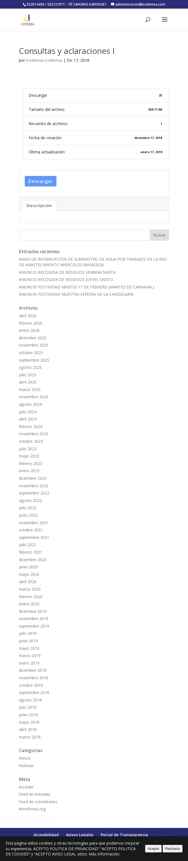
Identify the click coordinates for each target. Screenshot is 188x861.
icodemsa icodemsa (44, 60)
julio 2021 (27, 544)
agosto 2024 (30, 404)
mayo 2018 (29, 722)
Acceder (26, 787)
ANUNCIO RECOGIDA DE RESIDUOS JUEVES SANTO (66, 279)
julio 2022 (27, 507)
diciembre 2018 (32, 670)
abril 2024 (27, 419)
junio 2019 (28, 640)
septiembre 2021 (34, 537)
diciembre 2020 (32, 559)
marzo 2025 (30, 389)
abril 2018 (27, 729)
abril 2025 (27, 382)
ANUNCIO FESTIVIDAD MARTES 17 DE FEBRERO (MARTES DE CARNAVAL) (86, 287)
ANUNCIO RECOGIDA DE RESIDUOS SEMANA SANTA (67, 272)
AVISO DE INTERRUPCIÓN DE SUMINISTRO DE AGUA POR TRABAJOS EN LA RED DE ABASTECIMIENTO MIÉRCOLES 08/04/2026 (93, 262)
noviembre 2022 (33, 485)
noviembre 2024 (33, 396)
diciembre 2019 (32, 611)
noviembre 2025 (33, 345)
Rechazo (172, 849)
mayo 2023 (29, 456)
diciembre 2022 (32, 478)
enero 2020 (29, 603)
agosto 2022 (30, 500)
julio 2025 (27, 374)
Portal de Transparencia (124, 834)
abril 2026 (27, 315)
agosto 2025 (30, 367)
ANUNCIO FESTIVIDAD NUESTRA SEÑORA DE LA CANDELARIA (76, 294)
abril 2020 (27, 581)
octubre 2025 (31, 352)
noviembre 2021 (33, 522)
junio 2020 (28, 566)
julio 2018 (27, 707)
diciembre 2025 (32, 337)
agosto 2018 (30, 700)
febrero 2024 (30, 426)
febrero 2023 (30, 463)
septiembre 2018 (34, 692)
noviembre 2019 (33, 618)
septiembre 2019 (34, 626)
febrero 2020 (30, 596)
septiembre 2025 (34, 360)
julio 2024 (27, 411)
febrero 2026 (30, 323)
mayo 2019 (29, 648)
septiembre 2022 (34, 493)
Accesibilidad (46, 834)
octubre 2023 (31, 441)
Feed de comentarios (38, 801)
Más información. (104, 854)
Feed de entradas (34, 794)
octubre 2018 (31, 685)
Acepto (153, 849)
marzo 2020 (30, 589)
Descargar (40, 181)
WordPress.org (32, 809)
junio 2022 (28, 515)
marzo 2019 (30, 655)
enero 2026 (29, 330)
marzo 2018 (30, 737)
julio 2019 (27, 633)
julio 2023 (27, 448)
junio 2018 (28, 714)
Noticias (26, 765)
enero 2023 (29, 470)
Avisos (25, 758)
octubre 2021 (31, 529)
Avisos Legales (79, 834)
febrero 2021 (30, 552)
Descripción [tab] (39, 205)
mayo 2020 (29, 574)
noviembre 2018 (33, 677)
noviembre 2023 (33, 433)
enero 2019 (29, 663)
